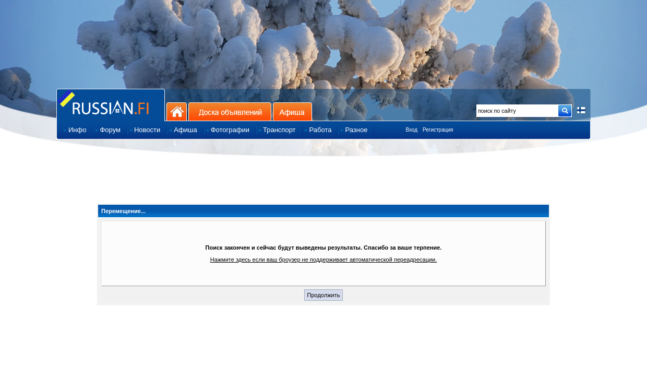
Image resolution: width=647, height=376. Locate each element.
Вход (411, 130)
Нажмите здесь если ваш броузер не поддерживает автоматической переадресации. (323, 259)
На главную (176, 111)
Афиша (292, 111)
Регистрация (438, 130)
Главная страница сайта (110, 105)
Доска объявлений (229, 111)
